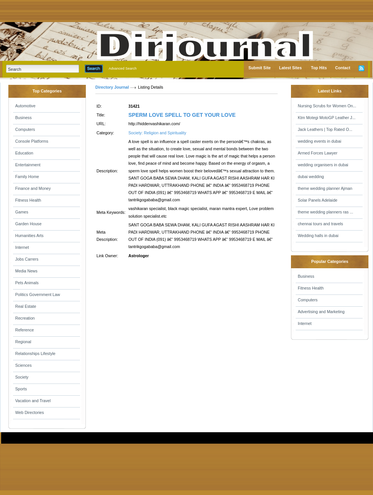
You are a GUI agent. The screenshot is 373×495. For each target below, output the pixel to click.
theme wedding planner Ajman (325, 188)
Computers (25, 129)
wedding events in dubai (319, 141)
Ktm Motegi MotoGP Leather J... (327, 117)
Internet (22, 247)
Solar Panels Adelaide (317, 200)
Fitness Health (28, 200)
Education (24, 153)
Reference (24, 330)
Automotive (25, 105)
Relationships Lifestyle (35, 353)
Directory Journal (112, 87)
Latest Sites (290, 67)
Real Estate (25, 306)
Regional (23, 341)
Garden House (28, 223)
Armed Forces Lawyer (317, 153)
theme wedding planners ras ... (325, 212)
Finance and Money (33, 188)
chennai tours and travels (320, 223)
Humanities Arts (29, 235)
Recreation (25, 318)
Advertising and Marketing (321, 311)
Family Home (27, 176)
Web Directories (29, 412)
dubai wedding (311, 176)
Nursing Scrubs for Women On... (327, 105)
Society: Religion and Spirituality (157, 133)
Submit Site (259, 67)
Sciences (23, 365)
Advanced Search (123, 68)
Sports (21, 389)
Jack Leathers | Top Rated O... (325, 129)
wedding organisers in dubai (323, 164)
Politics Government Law (37, 294)
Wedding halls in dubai (318, 235)
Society (21, 377)
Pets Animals (27, 282)
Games (21, 212)
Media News (26, 271)
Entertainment (27, 164)
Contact (342, 67)
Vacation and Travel (33, 400)
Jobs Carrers (26, 259)
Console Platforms (31, 141)
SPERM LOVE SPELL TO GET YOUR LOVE (181, 115)
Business (23, 117)
